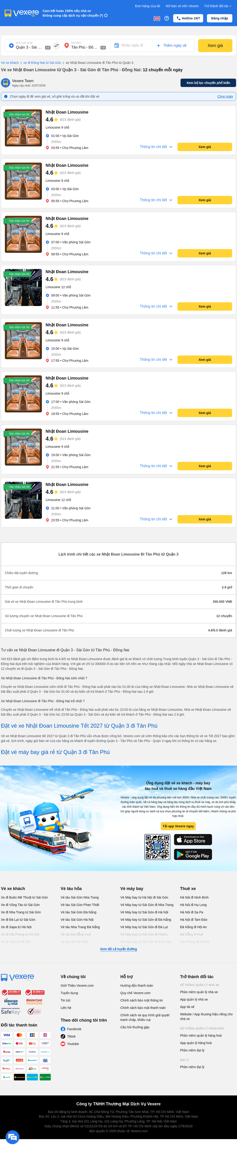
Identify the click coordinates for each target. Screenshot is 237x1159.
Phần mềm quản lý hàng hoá (201, 1035)
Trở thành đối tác (218, 6)
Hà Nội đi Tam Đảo (193, 919)
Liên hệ (66, 1008)
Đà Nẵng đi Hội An (193, 927)
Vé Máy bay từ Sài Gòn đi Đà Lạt (144, 927)
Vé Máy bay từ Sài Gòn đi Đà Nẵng (145, 919)
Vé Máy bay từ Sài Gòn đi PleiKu (144, 934)
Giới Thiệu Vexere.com (77, 985)
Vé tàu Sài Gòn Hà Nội (77, 919)
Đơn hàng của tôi (147, 6)
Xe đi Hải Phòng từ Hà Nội (20, 934)
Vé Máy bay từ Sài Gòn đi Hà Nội (144, 912)
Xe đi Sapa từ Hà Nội (16, 927)
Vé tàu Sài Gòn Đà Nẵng (78, 912)
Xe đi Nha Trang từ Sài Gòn (21, 912)
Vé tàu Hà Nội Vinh (74, 942)
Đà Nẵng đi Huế (191, 934)
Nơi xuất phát (24, 42)
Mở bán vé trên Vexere (182, 6)
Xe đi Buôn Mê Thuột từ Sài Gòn (24, 897)
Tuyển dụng (69, 993)
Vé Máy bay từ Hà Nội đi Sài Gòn (144, 897)
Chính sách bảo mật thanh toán (143, 1008)
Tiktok (71, 1036)
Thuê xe (188, 888)
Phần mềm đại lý (192, 1050)
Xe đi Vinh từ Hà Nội (15, 942)
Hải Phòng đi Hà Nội (194, 942)
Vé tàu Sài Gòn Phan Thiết (80, 905)
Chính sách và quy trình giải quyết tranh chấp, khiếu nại (144, 1017)
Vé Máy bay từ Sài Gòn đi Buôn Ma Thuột (145, 944)
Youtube (73, 1044)
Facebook (74, 1029)
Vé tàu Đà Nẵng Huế (76, 934)
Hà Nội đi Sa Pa (191, 912)
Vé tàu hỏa (71, 888)
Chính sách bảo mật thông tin (141, 1000)
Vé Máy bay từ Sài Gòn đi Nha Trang (146, 905)
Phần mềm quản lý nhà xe (199, 992)
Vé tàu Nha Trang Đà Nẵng (80, 927)
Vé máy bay (131, 888)
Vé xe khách (10, 63)
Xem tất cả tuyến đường (118, 949)
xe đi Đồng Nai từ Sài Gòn (40, 63)
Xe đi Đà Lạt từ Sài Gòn (18, 919)
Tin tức (66, 1000)
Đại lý (184, 1060)
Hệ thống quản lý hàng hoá (202, 1028)
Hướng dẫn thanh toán (136, 985)
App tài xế (187, 1007)
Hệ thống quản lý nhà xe (199, 985)
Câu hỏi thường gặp (134, 1027)
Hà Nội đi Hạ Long (193, 905)
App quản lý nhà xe (194, 999)
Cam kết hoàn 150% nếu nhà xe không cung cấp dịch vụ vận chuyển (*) (73, 13)
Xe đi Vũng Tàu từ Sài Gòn (20, 905)
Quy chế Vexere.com (135, 993)
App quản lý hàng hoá (196, 1043)
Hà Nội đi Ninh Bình (194, 897)
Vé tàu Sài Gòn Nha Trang (80, 897)
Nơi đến (76, 42)
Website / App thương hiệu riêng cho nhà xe (206, 1016)
